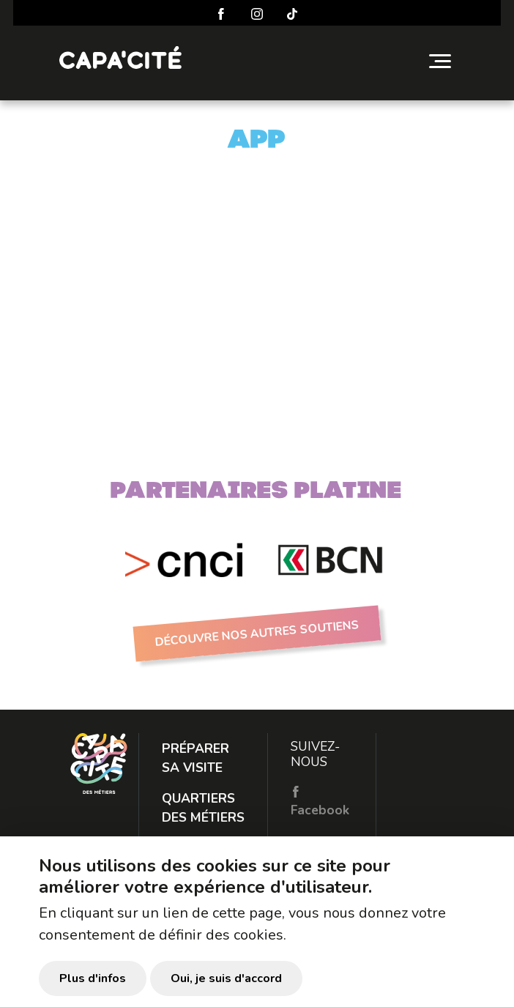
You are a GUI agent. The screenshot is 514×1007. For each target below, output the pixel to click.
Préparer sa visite (195, 758)
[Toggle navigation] (440, 60)
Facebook (320, 802)
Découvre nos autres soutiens (257, 633)
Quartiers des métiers (203, 807)
